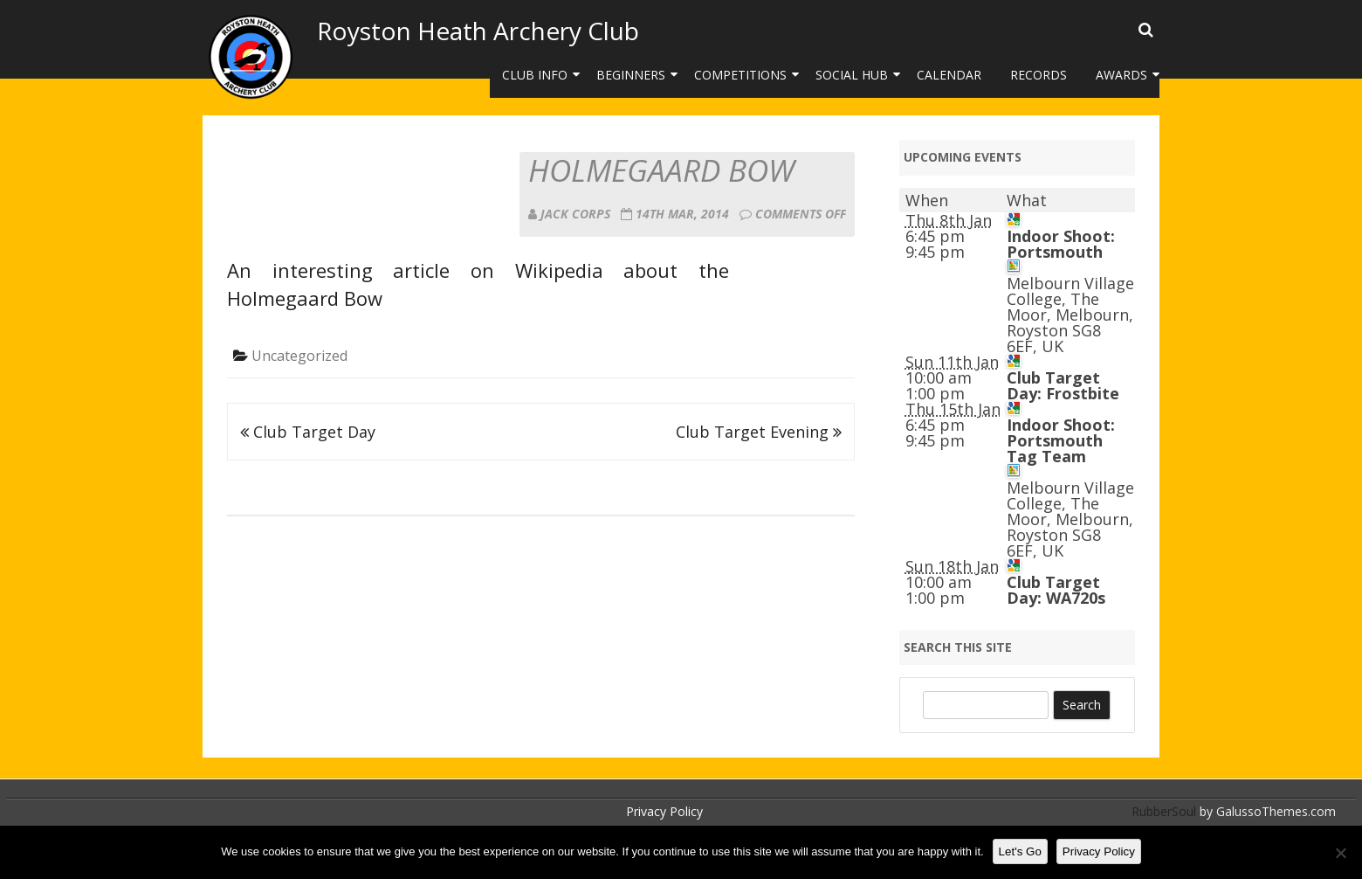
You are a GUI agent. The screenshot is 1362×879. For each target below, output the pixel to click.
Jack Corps (575, 213)
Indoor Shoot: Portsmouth (1061, 243)
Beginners (630, 74)
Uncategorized (299, 355)
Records (1038, 74)
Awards (1121, 74)
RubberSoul (1164, 811)
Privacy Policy (664, 811)
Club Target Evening (759, 431)
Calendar (949, 74)
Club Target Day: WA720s (1056, 589)
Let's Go (1020, 851)
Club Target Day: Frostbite (1063, 385)
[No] (1340, 853)
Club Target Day (307, 431)
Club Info (535, 74)
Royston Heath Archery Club (478, 30)
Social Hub (851, 74)
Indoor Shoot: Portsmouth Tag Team (1061, 440)
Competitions (740, 74)
